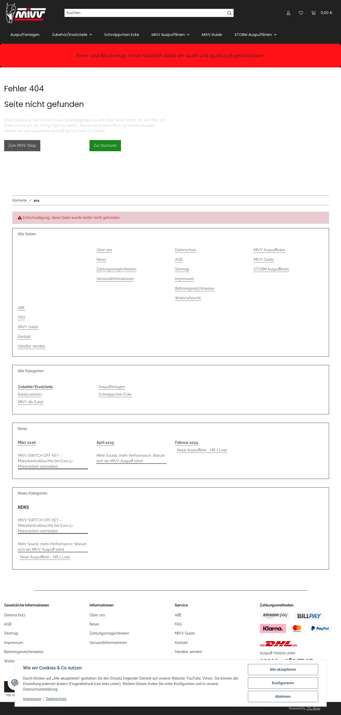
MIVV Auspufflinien (269, 250)
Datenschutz (56, 699)
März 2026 (27, 442)
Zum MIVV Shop (22, 145)
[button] (288, 13)
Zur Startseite (105, 145)
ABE (21, 308)
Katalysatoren (30, 394)
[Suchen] (145, 13)
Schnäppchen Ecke (115, 394)
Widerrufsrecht (188, 298)
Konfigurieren (283, 683)
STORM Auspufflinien (271, 269)
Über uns (104, 250)
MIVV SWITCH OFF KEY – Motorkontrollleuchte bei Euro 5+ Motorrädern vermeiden (45, 461)
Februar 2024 (186, 442)
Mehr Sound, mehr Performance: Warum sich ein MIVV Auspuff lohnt (130, 458)
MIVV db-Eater (30, 402)
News (101, 259)
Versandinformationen (115, 279)
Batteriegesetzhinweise (194, 288)
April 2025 (105, 442)
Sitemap (182, 269)
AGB (178, 259)
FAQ (21, 317)
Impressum (32, 699)
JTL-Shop (313, 708)
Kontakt (24, 336)
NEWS (23, 507)
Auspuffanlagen (112, 387)
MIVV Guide (212, 34)
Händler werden (31, 346)
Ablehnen (283, 696)
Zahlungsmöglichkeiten (116, 269)
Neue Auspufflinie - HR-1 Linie (202, 450)
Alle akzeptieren (283, 669)
